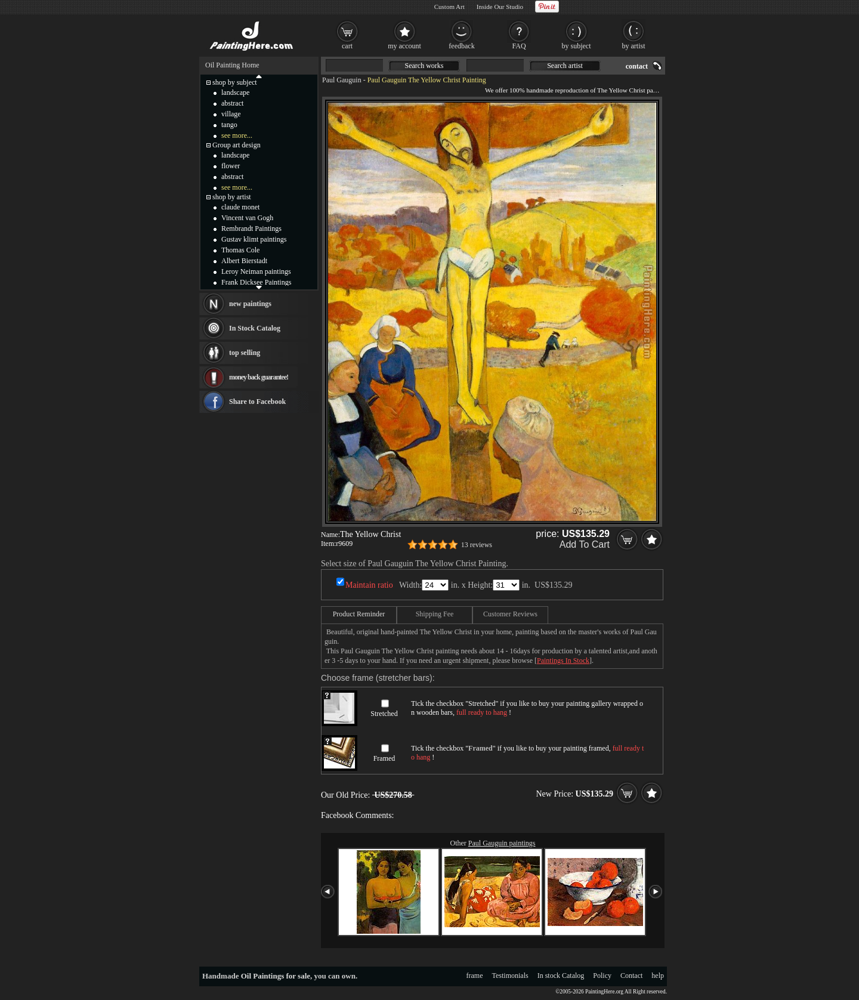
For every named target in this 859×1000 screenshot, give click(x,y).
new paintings (250, 304)
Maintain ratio (369, 585)
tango (229, 125)
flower (230, 166)
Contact (631, 975)
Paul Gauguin (341, 80)
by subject (576, 46)
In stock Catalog (561, 975)
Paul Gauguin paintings (502, 843)
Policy (602, 975)
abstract (232, 103)
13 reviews (476, 545)
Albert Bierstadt (244, 261)
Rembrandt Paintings (251, 228)
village (231, 114)
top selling (244, 352)
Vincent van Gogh (247, 218)
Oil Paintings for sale (275, 975)
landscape (235, 92)
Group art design (236, 145)
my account (404, 46)
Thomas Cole (240, 250)
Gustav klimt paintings (253, 239)
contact (637, 66)
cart (347, 46)
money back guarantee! (258, 377)
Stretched (383, 713)
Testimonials (510, 975)
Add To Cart (585, 544)
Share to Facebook (257, 401)
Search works (424, 65)
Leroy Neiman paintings (256, 271)
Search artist (565, 65)
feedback (461, 46)
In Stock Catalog (254, 328)
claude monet (240, 207)
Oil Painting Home (232, 65)
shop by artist (231, 197)
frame (474, 975)
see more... (236, 135)
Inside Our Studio (500, 6)
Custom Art (449, 6)
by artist (633, 46)
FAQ (519, 46)
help (657, 975)
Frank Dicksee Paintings (256, 282)
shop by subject (234, 82)
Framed (384, 758)
